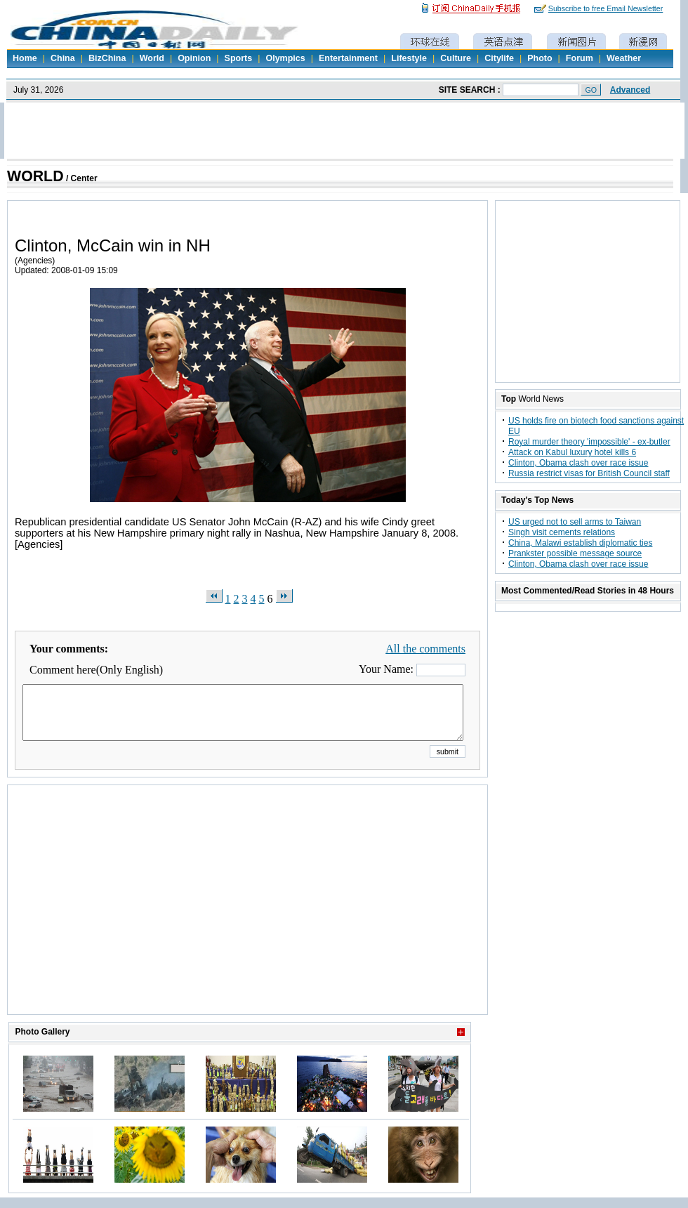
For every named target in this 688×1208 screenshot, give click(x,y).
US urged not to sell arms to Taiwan (574, 522)
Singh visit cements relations (561, 532)
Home (25, 58)
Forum (579, 58)
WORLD (35, 176)
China (63, 58)
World (152, 58)
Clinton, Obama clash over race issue (578, 463)
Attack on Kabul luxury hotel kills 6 (572, 452)
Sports (239, 58)
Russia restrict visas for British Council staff (589, 473)
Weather (624, 58)
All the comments (425, 649)
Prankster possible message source (575, 553)
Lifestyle (409, 58)
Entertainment (348, 58)
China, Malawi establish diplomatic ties (580, 543)
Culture (455, 58)
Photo (539, 58)
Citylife (499, 58)
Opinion (194, 58)
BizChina (107, 58)
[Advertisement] (248, 917)
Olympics (285, 58)
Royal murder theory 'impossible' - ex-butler (589, 442)
